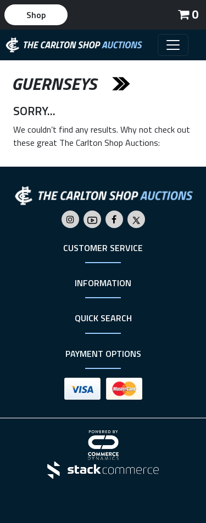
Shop (36, 14)
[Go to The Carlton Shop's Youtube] (92, 219)
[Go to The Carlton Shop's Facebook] (114, 219)
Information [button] (103, 282)
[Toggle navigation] (173, 45)
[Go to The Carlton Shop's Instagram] (70, 219)
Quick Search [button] (103, 318)
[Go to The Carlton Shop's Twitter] (136, 219)
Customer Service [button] (103, 247)
